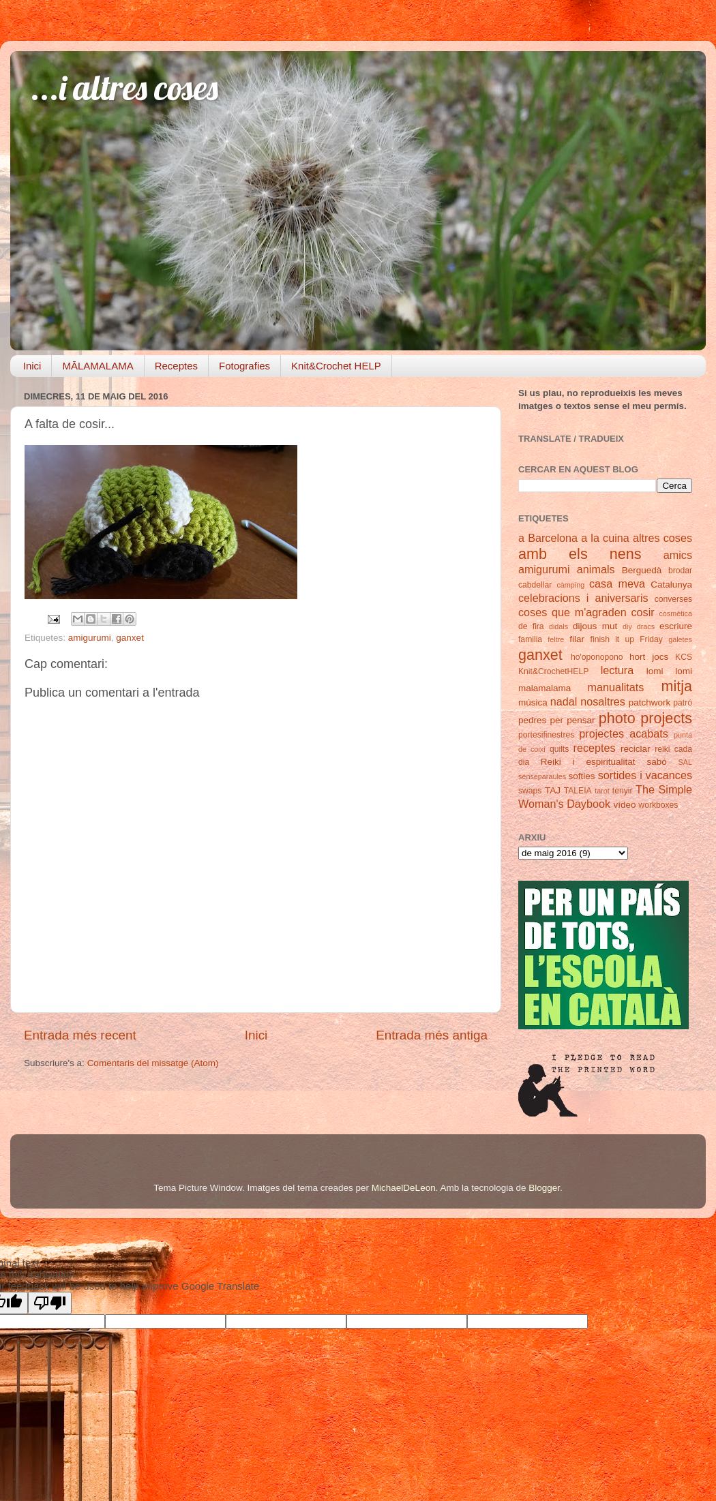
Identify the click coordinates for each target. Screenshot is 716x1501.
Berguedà (642, 570)
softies (582, 776)
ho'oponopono (597, 657)
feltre (556, 639)
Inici (32, 366)
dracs (646, 626)
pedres (532, 720)
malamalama (544, 688)
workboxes (658, 805)
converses (673, 599)
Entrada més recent (80, 1035)
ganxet (130, 638)
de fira (531, 626)
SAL (685, 762)
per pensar (572, 720)
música (533, 702)
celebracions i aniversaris (583, 598)
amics (677, 555)
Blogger (544, 1188)
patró (682, 703)
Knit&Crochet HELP (336, 366)
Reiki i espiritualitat (588, 762)
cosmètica (675, 613)
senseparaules (542, 776)
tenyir (622, 790)
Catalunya (671, 584)
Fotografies (244, 366)
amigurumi (89, 638)
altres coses (662, 538)
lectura (617, 670)
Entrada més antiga (432, 1035)
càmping (570, 585)
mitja (676, 686)
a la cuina (605, 538)
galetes (680, 639)
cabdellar (535, 585)
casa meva (617, 583)
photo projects (645, 718)
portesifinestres (546, 735)
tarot (602, 791)
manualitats (616, 687)
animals (596, 569)
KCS (683, 657)
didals (558, 626)
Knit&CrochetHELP (553, 671)
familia (530, 639)
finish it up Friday (627, 639)
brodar (680, 570)
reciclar (636, 749)
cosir (642, 612)
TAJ (553, 790)
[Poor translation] (50, 1303)
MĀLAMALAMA (97, 366)
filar (576, 639)
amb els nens (580, 553)
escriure (675, 626)
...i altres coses (124, 87)
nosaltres (602, 701)
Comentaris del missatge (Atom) (153, 1063)
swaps (529, 790)
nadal (564, 701)
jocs (660, 657)
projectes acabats (623, 733)
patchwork (650, 702)
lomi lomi (669, 671)
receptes (594, 748)
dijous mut (595, 626)
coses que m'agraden (572, 612)
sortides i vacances (645, 775)
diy (627, 626)
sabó (656, 762)
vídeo (625, 805)
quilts (559, 749)
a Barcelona (548, 538)
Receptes (176, 366)
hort (637, 657)
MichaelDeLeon (404, 1188)
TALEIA (578, 790)
